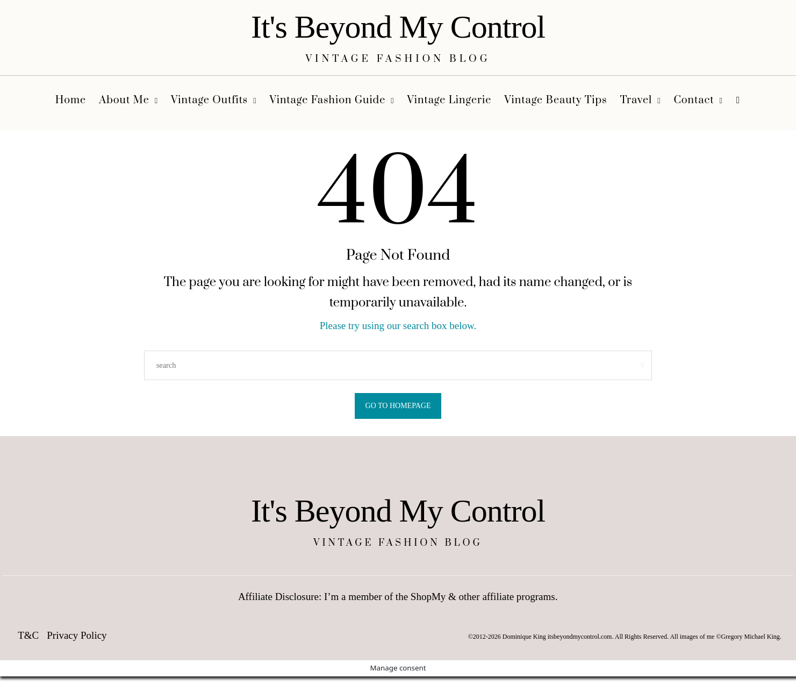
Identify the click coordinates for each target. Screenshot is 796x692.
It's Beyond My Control (398, 27)
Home (71, 100)
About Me (124, 100)
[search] (738, 103)
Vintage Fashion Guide (327, 100)
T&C (28, 638)
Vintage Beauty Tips (555, 100)
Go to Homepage (398, 406)
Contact (693, 100)
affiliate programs (518, 599)
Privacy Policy (76, 638)
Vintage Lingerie (449, 100)
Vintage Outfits (209, 100)
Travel (636, 100)
